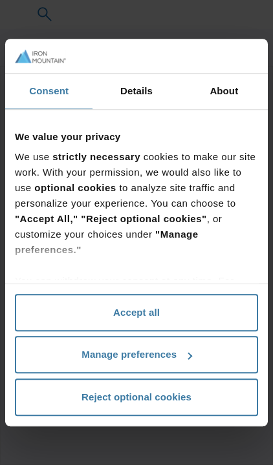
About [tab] (224, 90)
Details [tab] (136, 90)
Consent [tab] (49, 90)
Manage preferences (137, 354)
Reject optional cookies (136, 396)
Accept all (136, 312)
